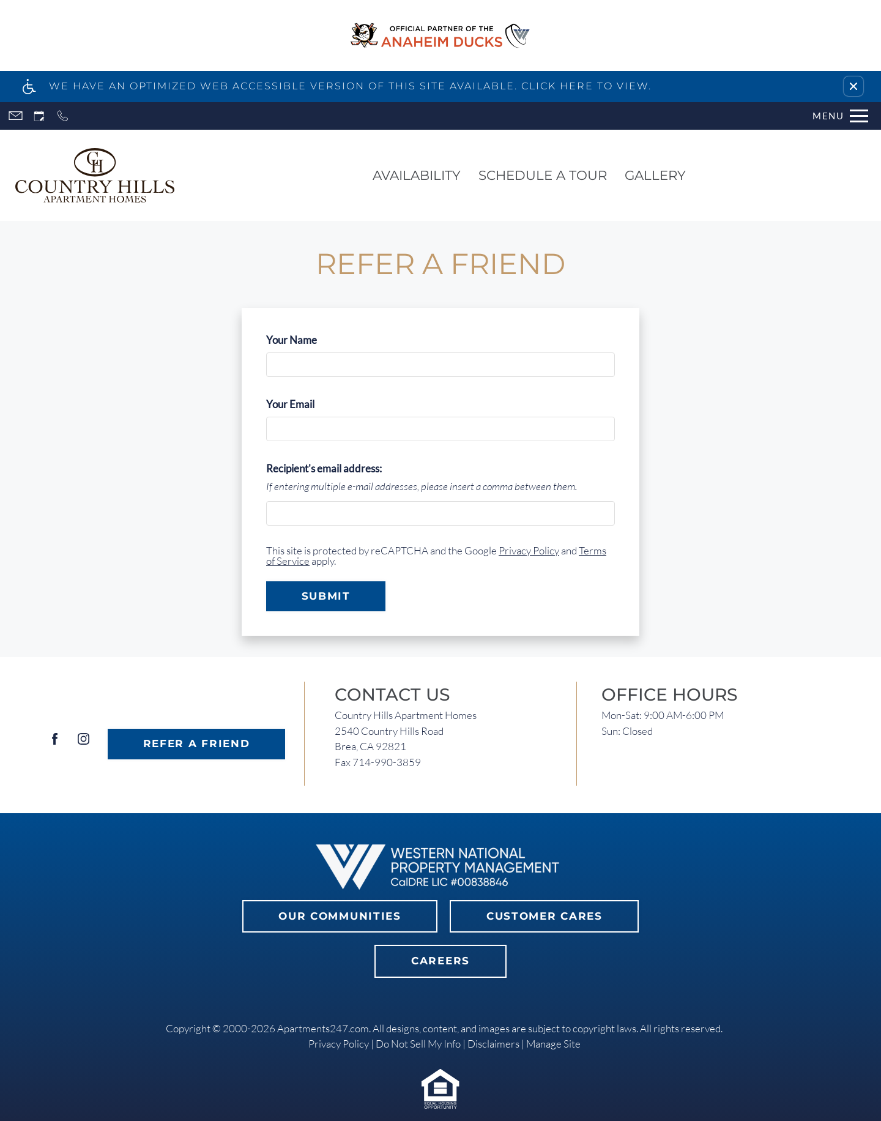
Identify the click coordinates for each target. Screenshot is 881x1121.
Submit (326, 596)
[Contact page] (15, 116)
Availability (417, 175)
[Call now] (62, 116)
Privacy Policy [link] (338, 1043)
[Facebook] (54, 743)
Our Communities (339, 916)
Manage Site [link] (553, 1043)
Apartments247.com (323, 1028)
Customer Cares (544, 916)
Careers (440, 961)
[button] (853, 86)
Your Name (311, 339)
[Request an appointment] (39, 116)
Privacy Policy (529, 550)
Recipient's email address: (324, 468)
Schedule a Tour (542, 175)
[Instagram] (83, 743)
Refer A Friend (196, 743)
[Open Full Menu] (840, 116)
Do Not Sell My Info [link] (418, 1043)
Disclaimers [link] (493, 1043)
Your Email (310, 404)
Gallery (655, 175)
